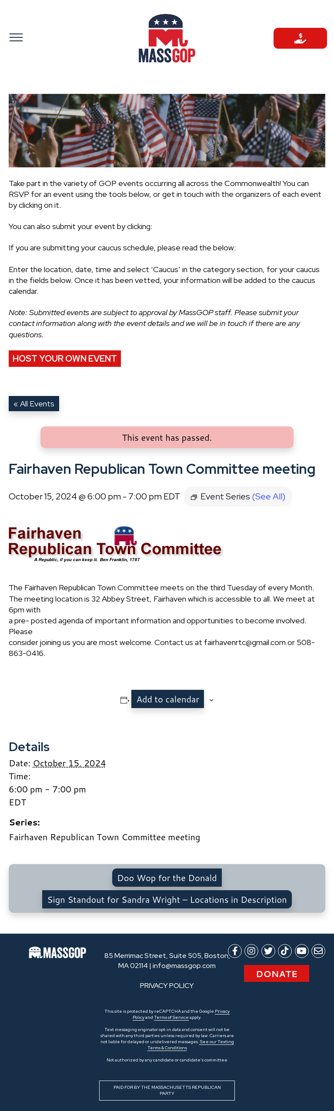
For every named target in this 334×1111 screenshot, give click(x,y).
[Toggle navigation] (33, 37)
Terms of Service (171, 1017)
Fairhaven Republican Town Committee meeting (104, 837)
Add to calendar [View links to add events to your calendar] (167, 699)
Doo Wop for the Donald (167, 878)
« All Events (33, 404)
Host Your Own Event (65, 358)
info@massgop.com (184, 965)
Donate (276, 974)
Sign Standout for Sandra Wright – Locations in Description (167, 899)
